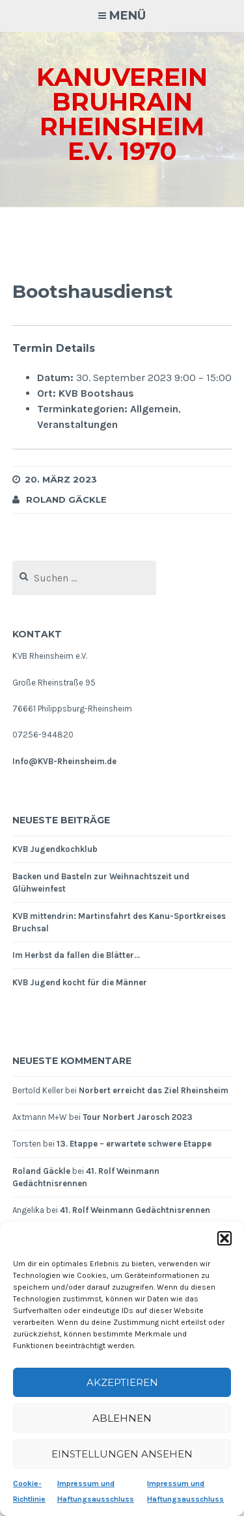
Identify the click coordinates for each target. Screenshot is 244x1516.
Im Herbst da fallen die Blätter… (76, 955)
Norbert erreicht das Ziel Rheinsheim (153, 1090)
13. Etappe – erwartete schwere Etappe (134, 1144)
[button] (224, 1238)
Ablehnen (122, 1418)
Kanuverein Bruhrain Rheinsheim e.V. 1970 (122, 114)
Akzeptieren (122, 1382)
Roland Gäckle (66, 499)
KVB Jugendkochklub (55, 849)
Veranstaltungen (77, 424)
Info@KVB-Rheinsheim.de (64, 761)
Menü (127, 15)
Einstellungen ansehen (122, 1454)
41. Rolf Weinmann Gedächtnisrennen (135, 1210)
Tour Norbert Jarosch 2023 (138, 1117)
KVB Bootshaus (96, 393)
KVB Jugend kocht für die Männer (79, 982)
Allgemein (154, 409)
